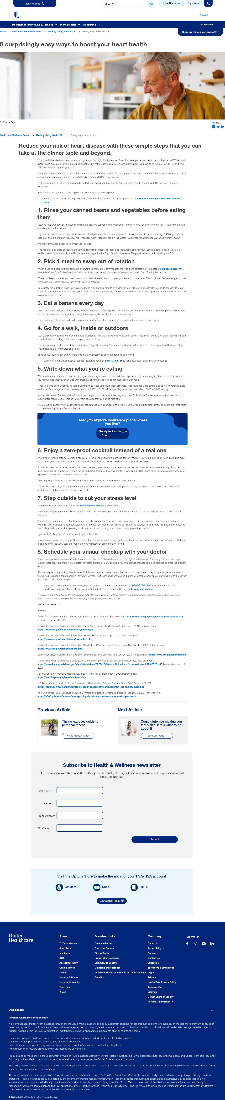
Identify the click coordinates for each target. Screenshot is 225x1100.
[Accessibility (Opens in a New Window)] (156, 948)
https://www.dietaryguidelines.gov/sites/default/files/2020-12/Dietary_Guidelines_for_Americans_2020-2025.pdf (99, 664)
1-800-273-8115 (114, 361)
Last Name (44, 803)
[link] (34, 3)
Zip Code (43, 828)
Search (109, 4)
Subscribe (207, 24)
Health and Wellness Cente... (27, 31)
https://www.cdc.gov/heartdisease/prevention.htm (64, 639)
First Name (44, 791)
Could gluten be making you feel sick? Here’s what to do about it (161, 725)
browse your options (142, 589)
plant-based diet (168, 269)
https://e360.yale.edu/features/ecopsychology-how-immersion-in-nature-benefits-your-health (87, 696)
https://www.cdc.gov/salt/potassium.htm (59, 649)
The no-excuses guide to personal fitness (80, 723)
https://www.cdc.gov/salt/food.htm (168, 655)
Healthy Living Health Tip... (62, 31)
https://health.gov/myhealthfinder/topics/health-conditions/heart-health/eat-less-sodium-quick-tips (90, 687)
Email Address (46, 815)
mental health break (91, 505)
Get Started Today (113, 901)
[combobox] (128, 4)
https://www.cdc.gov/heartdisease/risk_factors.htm (65, 630)
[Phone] (208, 3)
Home (3, 31)
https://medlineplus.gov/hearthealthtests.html (62, 677)
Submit (155, 839)
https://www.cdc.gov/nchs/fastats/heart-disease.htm (154, 616)
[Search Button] (152, 4)
